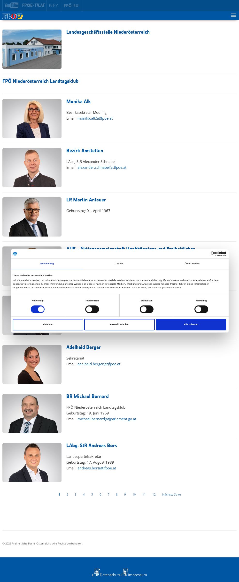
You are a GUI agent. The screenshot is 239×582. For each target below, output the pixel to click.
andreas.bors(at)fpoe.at (96, 468)
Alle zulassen (191, 324)
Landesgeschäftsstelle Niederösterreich (108, 32)
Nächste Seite (171, 494)
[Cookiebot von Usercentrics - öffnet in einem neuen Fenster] (205, 254)
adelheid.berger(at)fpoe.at (98, 363)
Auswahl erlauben (119, 324)
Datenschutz (110, 574)
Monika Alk (78, 101)
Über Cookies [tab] (192, 263)
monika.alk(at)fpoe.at (95, 118)
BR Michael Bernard (87, 396)
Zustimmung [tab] (47, 263)
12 (154, 494)
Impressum (137, 574)
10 (134, 494)
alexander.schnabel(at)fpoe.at (101, 167)
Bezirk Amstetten (84, 150)
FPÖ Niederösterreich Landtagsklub (40, 81)
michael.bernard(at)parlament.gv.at (106, 418)
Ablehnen (48, 324)
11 (144, 494)
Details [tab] (119, 263)
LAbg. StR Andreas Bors (91, 445)
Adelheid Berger (83, 347)
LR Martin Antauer (86, 200)
